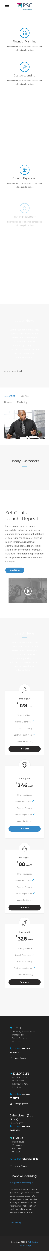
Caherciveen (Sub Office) (21, 1117)
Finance (8, 402)
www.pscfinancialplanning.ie (21, 1182)
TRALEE (17, 1028)
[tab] (9, 396)
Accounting (9, 395)
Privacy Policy (15, 1222)
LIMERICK (19, 1138)
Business (25, 395)
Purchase (24, 749)
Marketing (22, 402)
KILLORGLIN (20, 1073)
